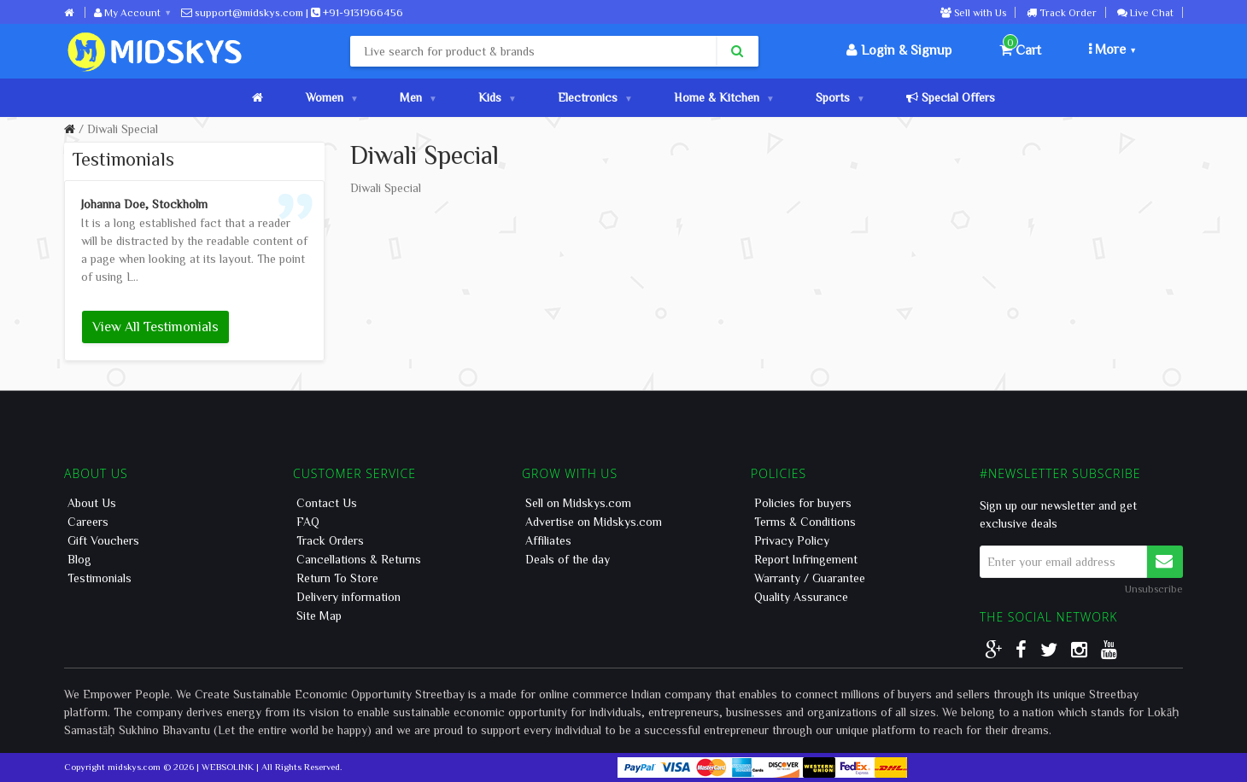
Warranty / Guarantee (809, 578)
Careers (87, 522)
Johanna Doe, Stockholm (144, 204)
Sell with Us (973, 12)
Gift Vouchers (103, 540)
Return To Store (337, 578)
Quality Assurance (801, 597)
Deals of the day (567, 559)
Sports (840, 97)
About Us (91, 503)
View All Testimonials (155, 326)
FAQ (307, 522)
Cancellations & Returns (358, 559)
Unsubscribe (1154, 588)
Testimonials (99, 578)
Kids (496, 97)
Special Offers (950, 97)
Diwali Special (122, 129)
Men (418, 97)
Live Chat (1145, 12)
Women (331, 97)
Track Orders (330, 540)
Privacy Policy (791, 540)
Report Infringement (806, 559)
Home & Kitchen (723, 97)
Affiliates (548, 540)
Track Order (1062, 12)
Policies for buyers (803, 503)
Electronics (594, 97)
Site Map (319, 616)
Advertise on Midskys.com (593, 522)
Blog (79, 559)
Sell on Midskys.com (578, 503)
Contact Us (326, 503)
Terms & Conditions (805, 522)
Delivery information (348, 597)
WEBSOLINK (228, 766)
